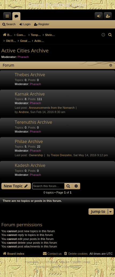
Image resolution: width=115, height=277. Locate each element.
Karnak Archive (30, 94)
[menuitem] (110, 35)
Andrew (24, 112)
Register (43, 24)
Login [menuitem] (100, 17)
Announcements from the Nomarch (52, 107)
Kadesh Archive (30, 165)
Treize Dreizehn (61, 155)
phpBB (44, 262)
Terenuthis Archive (33, 122)
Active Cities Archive (25, 50)
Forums (17, 17)
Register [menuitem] (109, 17)
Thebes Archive (30, 75)
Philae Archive (29, 141)
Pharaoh (23, 57)
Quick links (8, 17)
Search (11, 24)
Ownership (36, 155)
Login (27, 24)
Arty (48, 266)
